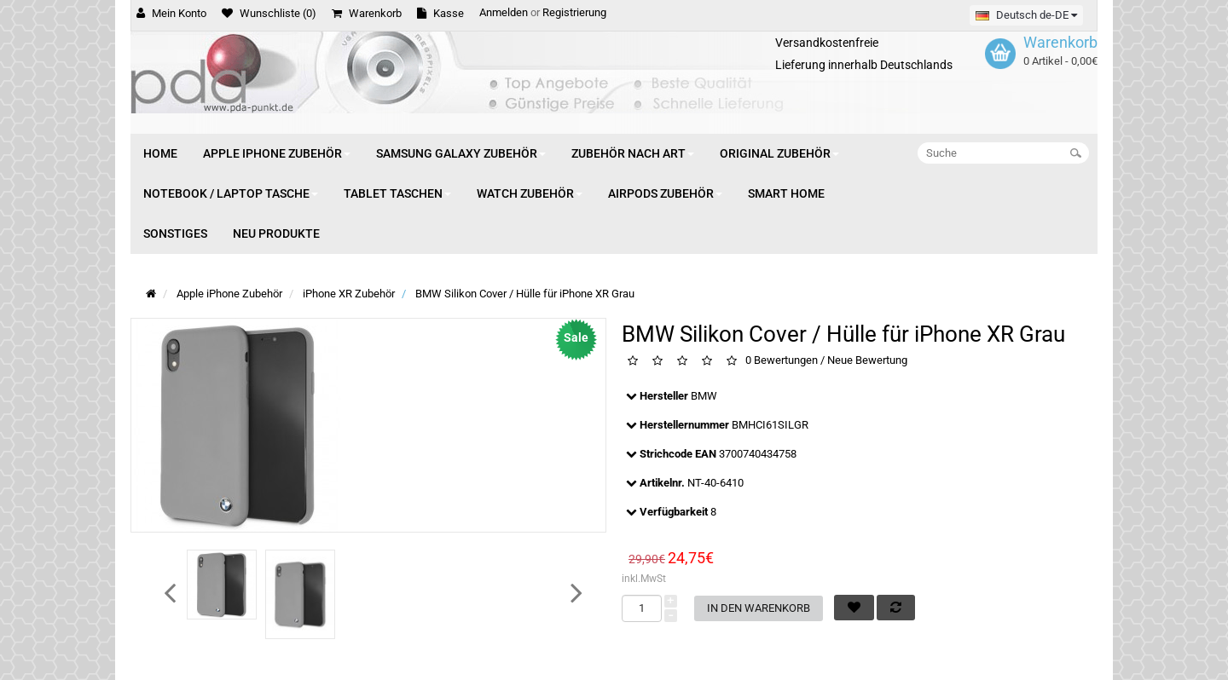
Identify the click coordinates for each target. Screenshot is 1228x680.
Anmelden (503, 12)
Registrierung (574, 12)
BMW (704, 395)
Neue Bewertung (867, 360)
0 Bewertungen (781, 360)
